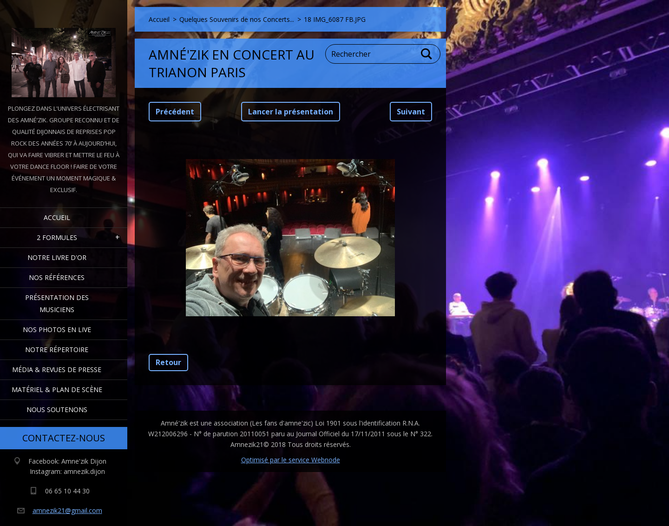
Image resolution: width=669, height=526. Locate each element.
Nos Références (57, 277)
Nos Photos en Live (57, 329)
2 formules (57, 237)
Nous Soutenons (56, 409)
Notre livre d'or (56, 257)
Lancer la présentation (290, 112)
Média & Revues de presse (56, 369)
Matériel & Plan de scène (57, 389)
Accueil (57, 217)
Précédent (175, 112)
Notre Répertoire (56, 349)
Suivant (411, 112)
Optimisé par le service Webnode (290, 459)
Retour (168, 362)
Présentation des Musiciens (57, 303)
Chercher (427, 54)
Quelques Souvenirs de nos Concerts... (236, 19)
